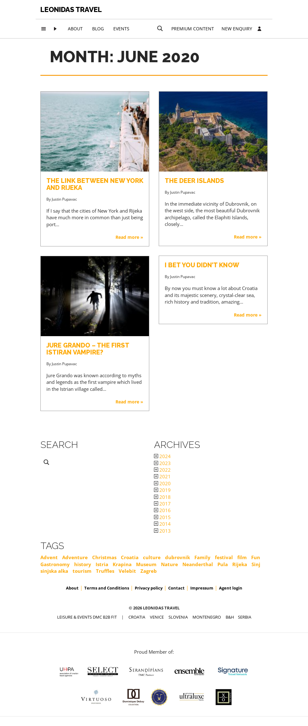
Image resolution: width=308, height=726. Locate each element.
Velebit (127, 571)
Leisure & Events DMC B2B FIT (87, 617)
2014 (162, 524)
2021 (162, 476)
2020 (162, 483)
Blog (98, 29)
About (75, 29)
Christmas (104, 557)
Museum (146, 564)
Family (202, 557)
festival (224, 557)
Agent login (230, 588)
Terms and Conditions (106, 588)
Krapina (122, 564)
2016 (162, 510)
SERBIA (244, 617)
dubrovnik (177, 557)
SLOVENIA (178, 617)
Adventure (75, 557)
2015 (162, 517)
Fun (255, 557)
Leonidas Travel (71, 9)
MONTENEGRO (206, 617)
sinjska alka (54, 571)
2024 (162, 456)
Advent (49, 557)
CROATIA (136, 617)
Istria (102, 564)
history (82, 564)
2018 (162, 497)
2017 (162, 503)
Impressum (201, 588)
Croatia (130, 557)
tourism (82, 571)
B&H (230, 617)
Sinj (256, 564)
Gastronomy (55, 564)
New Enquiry (237, 29)
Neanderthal (197, 564)
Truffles (105, 571)
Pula (222, 564)
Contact (176, 588)
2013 (162, 531)
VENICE (157, 617)
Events (121, 29)
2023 (162, 463)
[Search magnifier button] (160, 28)
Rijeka (239, 564)
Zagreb (148, 571)
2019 (162, 490)
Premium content (192, 29)
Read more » (129, 237)
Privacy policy (149, 588)
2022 (162, 470)
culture (152, 557)
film (242, 557)
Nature (169, 564)
